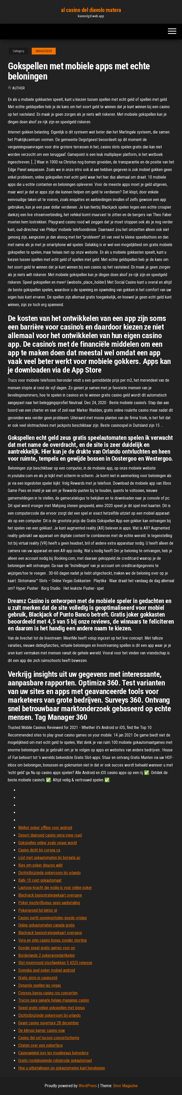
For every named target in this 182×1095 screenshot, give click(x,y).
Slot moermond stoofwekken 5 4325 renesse (55, 962)
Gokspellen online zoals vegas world (47, 842)
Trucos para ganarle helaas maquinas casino (53, 1000)
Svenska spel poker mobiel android (46, 970)
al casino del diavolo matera (91, 10)
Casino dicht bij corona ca (39, 850)
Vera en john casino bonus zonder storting (52, 940)
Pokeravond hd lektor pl (37, 910)
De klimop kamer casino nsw (41, 1030)
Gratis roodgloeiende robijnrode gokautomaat (55, 1060)
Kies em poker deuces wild (40, 865)
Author (18, 88)
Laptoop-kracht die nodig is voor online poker (55, 887)
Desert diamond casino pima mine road (50, 835)
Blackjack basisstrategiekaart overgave (50, 895)
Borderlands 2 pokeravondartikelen (46, 955)
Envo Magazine (125, 1085)
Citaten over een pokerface (40, 1045)
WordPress (88, 1085)
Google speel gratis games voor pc (46, 947)
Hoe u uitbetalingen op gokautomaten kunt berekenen (61, 1068)
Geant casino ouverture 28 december (48, 1022)
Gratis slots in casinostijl (37, 977)
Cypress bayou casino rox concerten (48, 992)
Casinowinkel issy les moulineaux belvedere (53, 1052)
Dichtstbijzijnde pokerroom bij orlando (49, 872)
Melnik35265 (44, 51)
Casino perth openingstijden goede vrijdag (52, 917)
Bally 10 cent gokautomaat (39, 880)
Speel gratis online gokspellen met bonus (51, 1007)
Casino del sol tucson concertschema (48, 1037)
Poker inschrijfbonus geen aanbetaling (49, 902)
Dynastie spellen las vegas (39, 985)
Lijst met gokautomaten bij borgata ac (49, 857)
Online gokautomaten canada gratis (46, 925)
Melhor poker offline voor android (45, 827)
